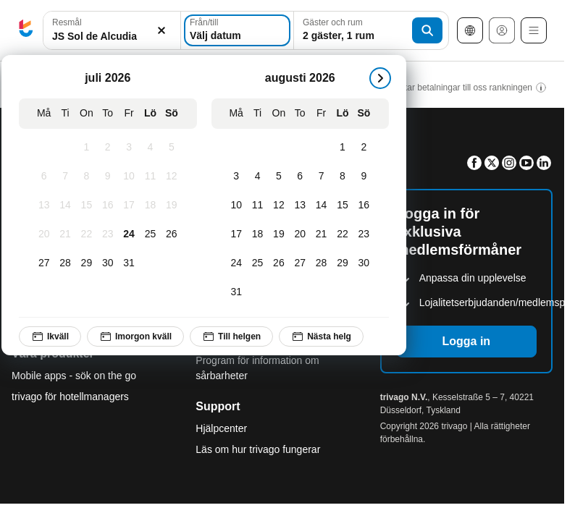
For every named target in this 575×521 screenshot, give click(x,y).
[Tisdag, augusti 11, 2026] (257, 205)
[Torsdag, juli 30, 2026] (107, 263)
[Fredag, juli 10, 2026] (128, 177)
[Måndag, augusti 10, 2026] (236, 205)
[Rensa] (161, 30)
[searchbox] (112, 36)
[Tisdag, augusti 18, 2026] (257, 234)
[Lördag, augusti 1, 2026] (342, 148)
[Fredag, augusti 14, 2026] (321, 205)
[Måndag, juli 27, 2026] (43, 263)
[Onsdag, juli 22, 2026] (86, 234)
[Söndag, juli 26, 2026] (171, 234)
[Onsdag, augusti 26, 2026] (278, 263)
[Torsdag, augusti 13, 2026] (300, 205)
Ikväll (50, 336)
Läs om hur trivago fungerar (258, 449)
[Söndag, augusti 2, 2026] (363, 148)
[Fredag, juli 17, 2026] (128, 205)
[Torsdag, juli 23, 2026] (107, 234)
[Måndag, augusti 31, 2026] (236, 292)
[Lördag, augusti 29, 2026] (342, 263)
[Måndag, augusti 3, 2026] (236, 177)
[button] (111, 30)
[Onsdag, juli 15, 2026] (86, 205)
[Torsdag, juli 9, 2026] (107, 177)
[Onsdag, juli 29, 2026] (86, 263)
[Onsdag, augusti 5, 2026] (278, 177)
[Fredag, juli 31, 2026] (128, 263)
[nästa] (380, 78)
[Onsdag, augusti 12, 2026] (278, 205)
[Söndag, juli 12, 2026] (171, 177)
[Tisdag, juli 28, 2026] (64, 263)
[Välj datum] (237, 30)
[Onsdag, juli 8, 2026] (86, 177)
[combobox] (111, 30)
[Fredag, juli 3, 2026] (128, 148)
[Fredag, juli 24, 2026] (128, 234)
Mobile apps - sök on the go (74, 375)
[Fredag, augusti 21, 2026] (321, 234)
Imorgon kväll (135, 336)
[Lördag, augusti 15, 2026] (342, 205)
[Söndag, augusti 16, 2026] (363, 205)
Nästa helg (321, 336)
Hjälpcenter (221, 428)
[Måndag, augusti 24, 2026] (236, 263)
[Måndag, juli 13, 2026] (43, 205)
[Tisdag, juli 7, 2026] (64, 177)
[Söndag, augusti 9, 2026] (363, 177)
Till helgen (231, 336)
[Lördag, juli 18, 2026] (150, 205)
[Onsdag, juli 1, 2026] (86, 148)
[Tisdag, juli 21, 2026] (64, 234)
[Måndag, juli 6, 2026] (43, 177)
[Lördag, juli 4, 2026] (150, 148)
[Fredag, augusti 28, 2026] (321, 263)
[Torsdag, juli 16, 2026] (107, 205)
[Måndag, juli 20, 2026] (43, 234)
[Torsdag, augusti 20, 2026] (300, 234)
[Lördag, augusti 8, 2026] (342, 177)
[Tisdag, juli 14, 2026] (64, 205)
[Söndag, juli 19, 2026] (171, 205)
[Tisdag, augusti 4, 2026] (257, 177)
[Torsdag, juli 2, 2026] (107, 148)
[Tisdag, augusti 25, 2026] (257, 263)
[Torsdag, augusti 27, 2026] (300, 263)
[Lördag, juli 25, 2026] (150, 234)
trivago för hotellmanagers (70, 396)
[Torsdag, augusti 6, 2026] (300, 177)
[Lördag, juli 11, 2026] (150, 177)
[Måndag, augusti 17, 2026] (236, 234)
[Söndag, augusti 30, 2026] (363, 263)
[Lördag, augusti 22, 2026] (342, 234)
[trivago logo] (26, 31)
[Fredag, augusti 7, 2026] (321, 177)
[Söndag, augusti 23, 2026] (363, 234)
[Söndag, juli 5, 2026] (171, 148)
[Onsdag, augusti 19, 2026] (278, 234)
